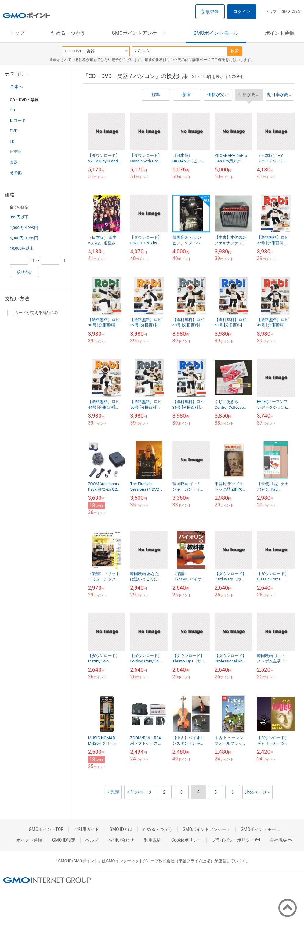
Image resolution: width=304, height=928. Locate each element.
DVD (13, 131)
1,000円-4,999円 (24, 227)
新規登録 (210, 11)
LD (12, 141)
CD (12, 110)
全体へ (16, 86)
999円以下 (19, 217)
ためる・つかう (68, 33)
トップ (17, 33)
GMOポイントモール (215, 33)
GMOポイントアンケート (139, 33)
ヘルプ (271, 11)
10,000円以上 (22, 248)
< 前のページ (139, 792)
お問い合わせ (121, 840)
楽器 (14, 162)
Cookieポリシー (186, 840)
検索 (235, 51)
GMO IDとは (120, 829)
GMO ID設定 (292, 11)
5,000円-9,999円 (24, 238)
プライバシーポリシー (236, 840)
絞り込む (24, 272)
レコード (18, 120)
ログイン (241, 11)
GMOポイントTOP (46, 829)
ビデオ (16, 152)
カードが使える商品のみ (32, 313)
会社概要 (281, 840)
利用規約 (152, 840)
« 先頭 (113, 792)
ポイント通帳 (279, 33)
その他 (16, 172)
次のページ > (257, 792)
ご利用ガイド (86, 829)
